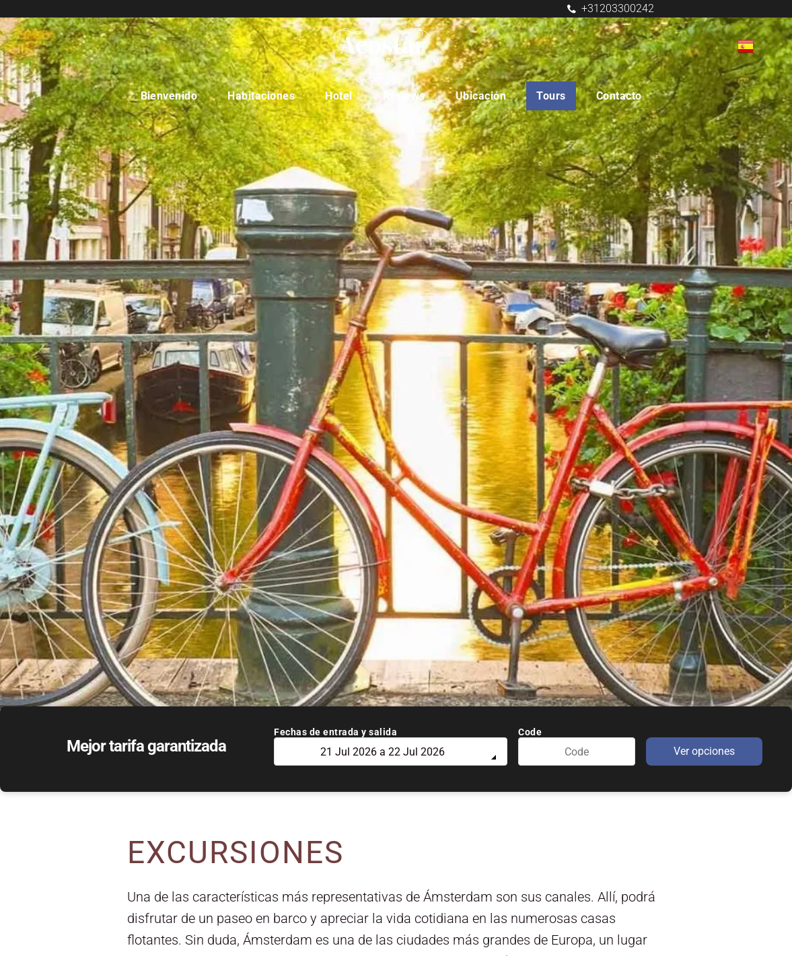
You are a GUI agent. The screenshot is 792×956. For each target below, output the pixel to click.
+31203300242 (617, 8)
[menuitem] (174, 95)
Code (530, 732)
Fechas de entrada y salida (335, 732)
